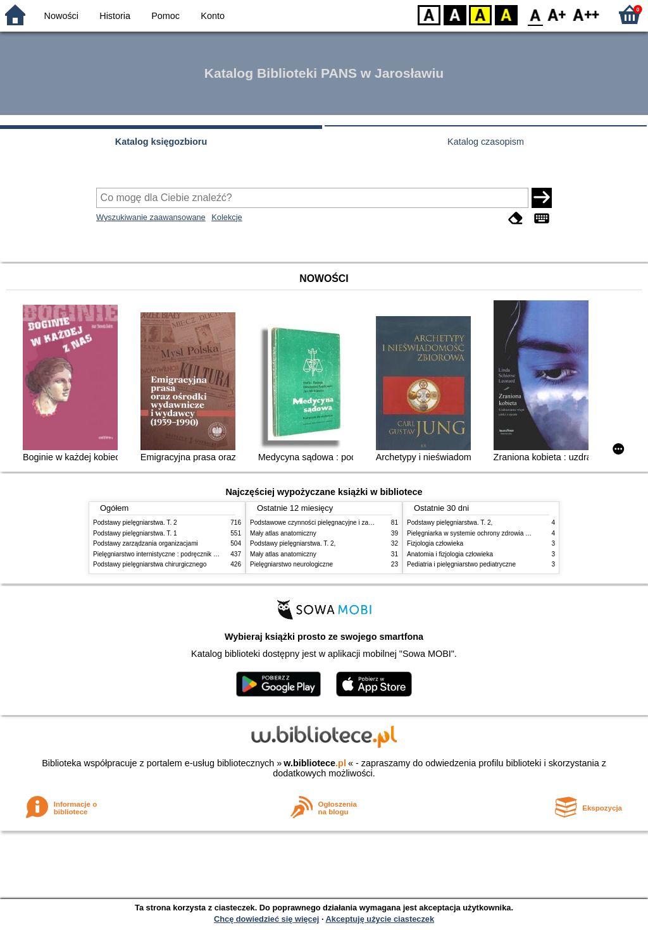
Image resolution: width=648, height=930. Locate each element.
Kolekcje (226, 217)
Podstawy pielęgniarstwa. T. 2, (292, 543)
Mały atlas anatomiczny (283, 533)
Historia (114, 16)
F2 (586, 14)
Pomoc (165, 16)
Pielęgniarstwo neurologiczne (291, 564)
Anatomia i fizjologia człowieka (450, 554)
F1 (557, 14)
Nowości (61, 16)
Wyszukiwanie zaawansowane (151, 217)
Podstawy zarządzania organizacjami (145, 543)
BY (506, 14)
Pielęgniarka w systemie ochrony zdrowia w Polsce (479, 533)
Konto (213, 16)
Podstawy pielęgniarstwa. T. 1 (135, 533)
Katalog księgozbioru (161, 142)
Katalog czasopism (485, 142)
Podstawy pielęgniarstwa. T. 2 (135, 522)
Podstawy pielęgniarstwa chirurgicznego (149, 564)
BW (455, 14)
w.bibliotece (315, 763)
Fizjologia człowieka (435, 543)
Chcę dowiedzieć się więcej (266, 919)
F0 (535, 14)
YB (480, 14)
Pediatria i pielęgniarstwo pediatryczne (461, 564)
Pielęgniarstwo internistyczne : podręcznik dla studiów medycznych (187, 554)
